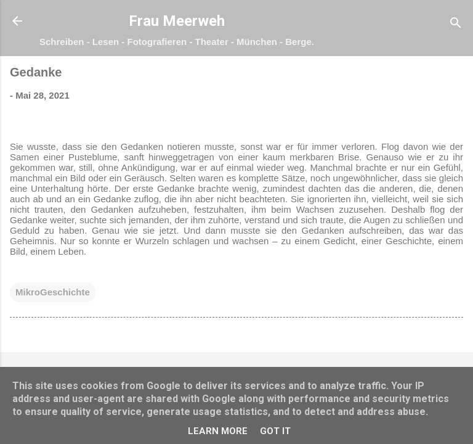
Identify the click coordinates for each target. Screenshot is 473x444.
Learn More (218, 431)
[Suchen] (455, 25)
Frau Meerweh (177, 21)
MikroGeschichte (52, 292)
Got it (275, 431)
